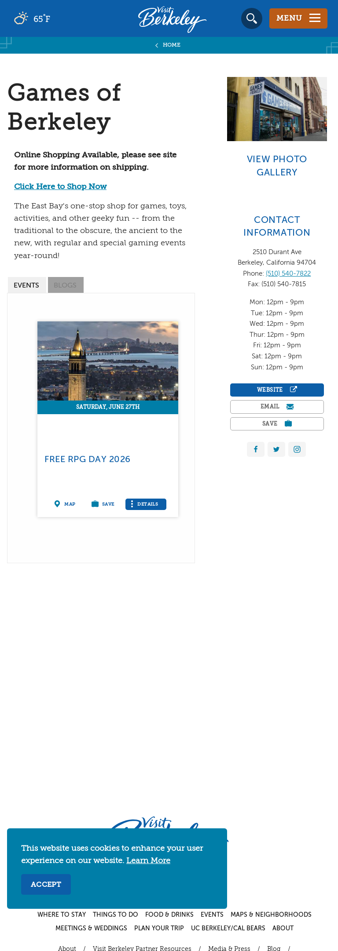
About (283, 928)
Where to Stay (61, 915)
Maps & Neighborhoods (271, 915)
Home (172, 45)
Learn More (148, 861)
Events (212, 915)
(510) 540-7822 (288, 273)
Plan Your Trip (159, 928)
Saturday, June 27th (108, 407)
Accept (46, 885)
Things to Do (115, 915)
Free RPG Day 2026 (87, 459)
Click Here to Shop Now (60, 187)
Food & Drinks (169, 915)
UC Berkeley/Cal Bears (228, 928)
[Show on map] (66, 504)
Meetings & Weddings (91, 928)
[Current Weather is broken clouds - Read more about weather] (57, 18)
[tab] (27, 285)
